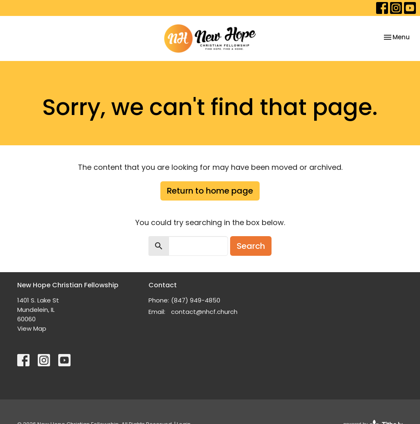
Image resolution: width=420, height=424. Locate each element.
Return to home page (210, 190)
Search (251, 246)
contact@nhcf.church (204, 311)
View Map (31, 328)
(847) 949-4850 (195, 300)
